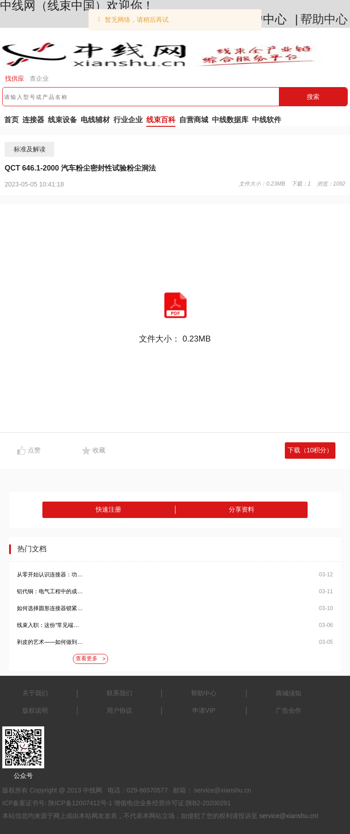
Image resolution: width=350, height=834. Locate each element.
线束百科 (160, 120)
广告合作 (288, 710)
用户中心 (263, 19)
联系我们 (119, 693)
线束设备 (62, 120)
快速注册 (108, 509)
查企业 (39, 78)
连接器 (33, 120)
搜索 (313, 96)
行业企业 (128, 120)
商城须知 (288, 693)
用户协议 (119, 710)
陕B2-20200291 (208, 803)
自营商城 (193, 120)
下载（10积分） (310, 450)
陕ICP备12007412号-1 (80, 803)
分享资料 (241, 509)
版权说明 (35, 710)
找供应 (14, 78)
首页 (11, 120)
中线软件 (266, 120)
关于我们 (35, 693)
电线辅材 (95, 120)
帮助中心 (324, 19)
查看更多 (90, 658)
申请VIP (204, 710)
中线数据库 (230, 120)
